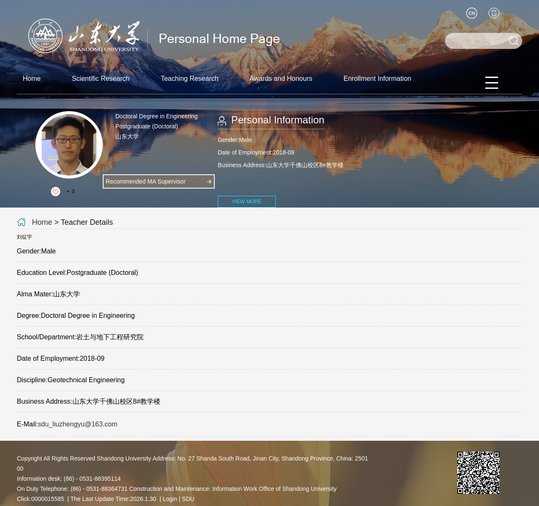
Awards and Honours (281, 78)
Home (32, 78)
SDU (188, 498)
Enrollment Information (377, 78)
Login (170, 498)
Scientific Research (101, 78)
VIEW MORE (246, 202)
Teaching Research (190, 78)
